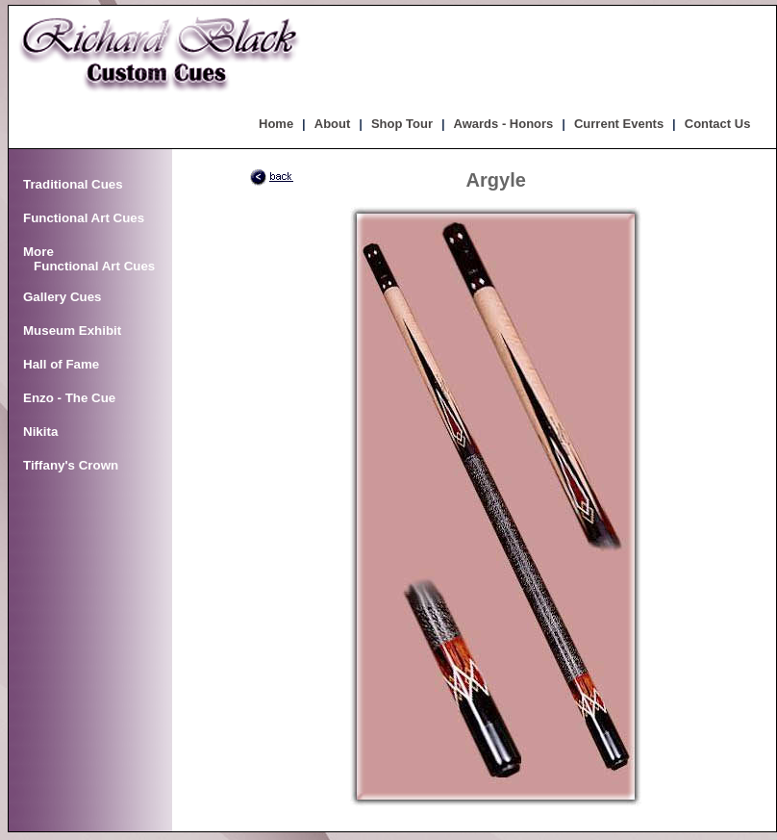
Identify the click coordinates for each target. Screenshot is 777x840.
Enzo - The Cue (69, 398)
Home (276, 123)
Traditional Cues (73, 184)
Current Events (619, 123)
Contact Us (718, 123)
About (332, 123)
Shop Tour (402, 123)
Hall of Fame (61, 364)
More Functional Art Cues (89, 258)
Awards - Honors (504, 123)
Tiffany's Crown (70, 465)
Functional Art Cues (83, 218)
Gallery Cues (62, 297)
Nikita (40, 431)
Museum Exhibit (72, 330)
